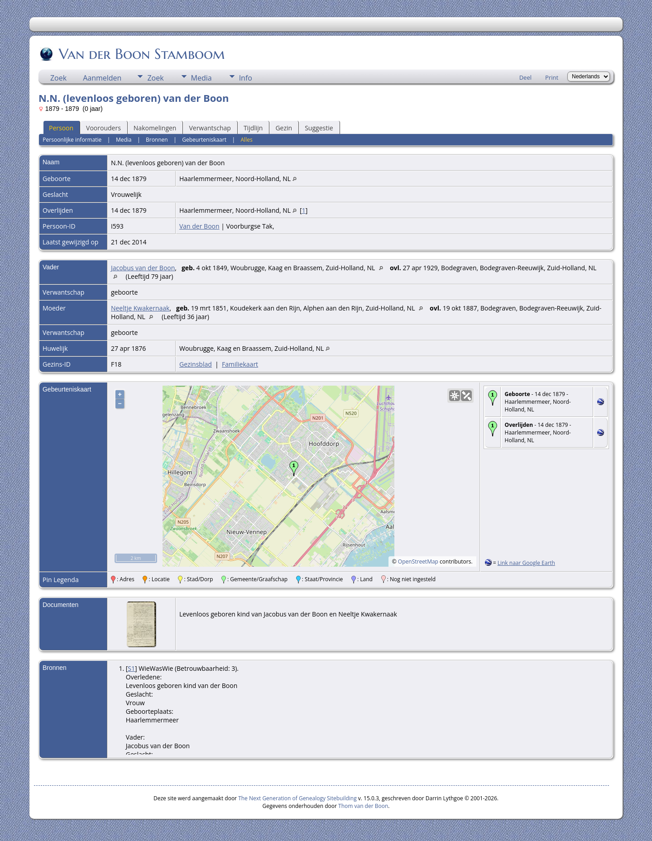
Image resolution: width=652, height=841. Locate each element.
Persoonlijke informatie (72, 139)
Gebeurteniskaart (204, 139)
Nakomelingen (155, 128)
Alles (247, 139)
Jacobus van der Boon (143, 267)
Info (245, 78)
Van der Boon (199, 226)
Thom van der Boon (363, 806)
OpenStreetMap (418, 561)
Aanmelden (102, 78)
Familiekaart (240, 364)
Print (551, 77)
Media (201, 78)
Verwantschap (209, 128)
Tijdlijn (253, 128)
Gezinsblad (195, 364)
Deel (525, 77)
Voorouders (103, 128)
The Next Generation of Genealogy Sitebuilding (297, 798)
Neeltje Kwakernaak (140, 308)
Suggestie (319, 128)
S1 (131, 668)
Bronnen (157, 139)
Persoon (61, 128)
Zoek (58, 78)
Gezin (283, 128)
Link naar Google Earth (526, 563)
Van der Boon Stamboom (141, 54)
